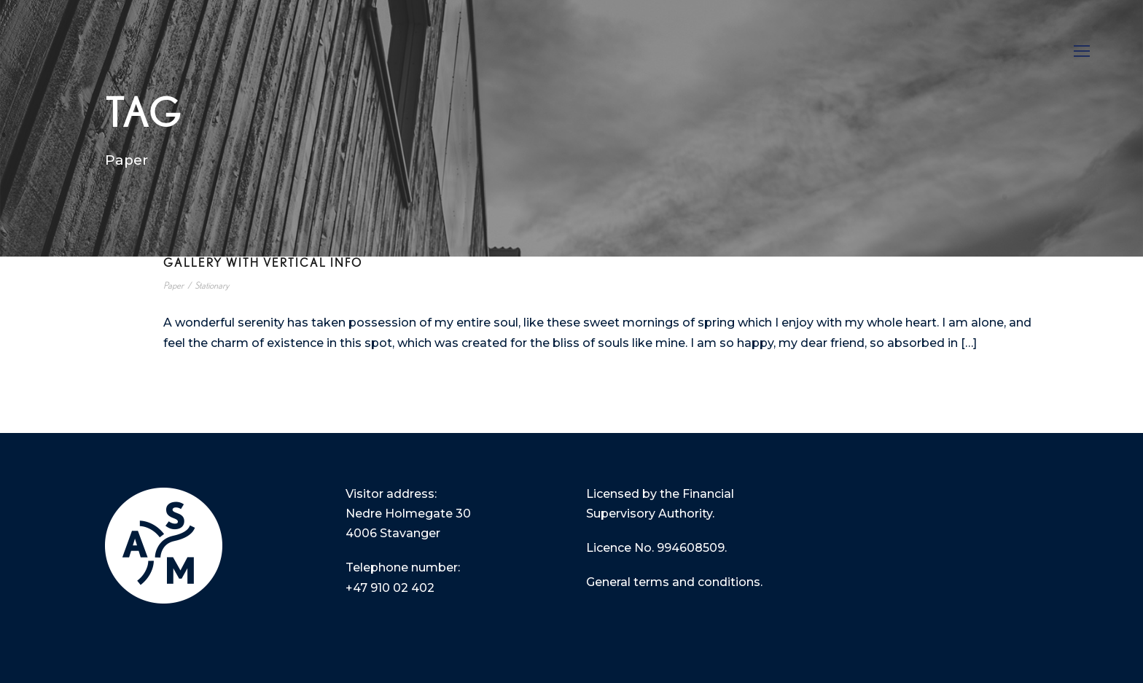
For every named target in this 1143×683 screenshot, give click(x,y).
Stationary (212, 286)
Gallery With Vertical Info (262, 263)
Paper (173, 286)
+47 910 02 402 (390, 588)
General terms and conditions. (674, 582)
